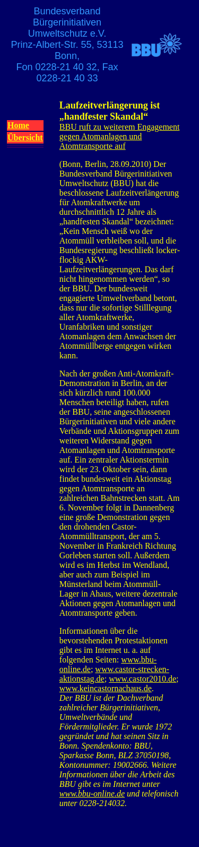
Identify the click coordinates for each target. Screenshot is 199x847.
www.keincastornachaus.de (105, 688)
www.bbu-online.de (92, 793)
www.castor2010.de (142, 678)
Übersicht (25, 137)
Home (18, 125)
